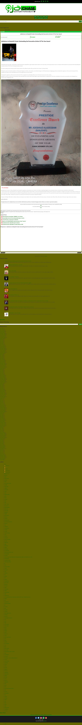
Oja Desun (6, 656)
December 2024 (2, 348)
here (41, 205)
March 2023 (2, 374)
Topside (5, 696)
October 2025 (2, 336)
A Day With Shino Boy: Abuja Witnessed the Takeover (11, 222)
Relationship (6, 673)
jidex (5, 608)
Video (5, 702)
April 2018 (1, 443)
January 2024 (2, 362)
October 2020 (2, 410)
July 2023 (1, 369)
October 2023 (2, 365)
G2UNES (5, 576)
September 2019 (2, 425)
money (5, 635)
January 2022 (2, 391)
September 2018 (2, 437)
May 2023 (1, 371)
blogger (5, 513)
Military (5, 629)
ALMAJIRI (5, 484)
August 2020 (2, 412)
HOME (35, 16)
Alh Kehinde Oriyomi (7, 483)
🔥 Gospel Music (7, 470)
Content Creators (7, 532)
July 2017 (1, 449)
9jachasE (44, 720)
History (5, 590)
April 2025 (1, 343)
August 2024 (2, 353)
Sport (5, 683)
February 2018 (2, 446)
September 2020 (2, 411)
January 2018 (2, 447)
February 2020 (2, 420)
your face (5, 710)
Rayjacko (5, 669)
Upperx (5, 699)
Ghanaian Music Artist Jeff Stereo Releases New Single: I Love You (13, 218)
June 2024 (1, 355)
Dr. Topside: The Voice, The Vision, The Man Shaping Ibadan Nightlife (20, 282)
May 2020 (1, 416)
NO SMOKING (6, 654)
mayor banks (6, 625)
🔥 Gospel (6, 468)
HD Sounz (6, 585)
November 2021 (2, 394)
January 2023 (2, 376)
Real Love (6, 670)
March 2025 (2, 344)
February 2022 (2, 390)
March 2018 (2, 444)
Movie (5, 640)
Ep (4, 563)
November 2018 (2, 434)
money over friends (7, 637)
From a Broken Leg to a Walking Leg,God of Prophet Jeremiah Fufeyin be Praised (18, 261)
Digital (5, 544)
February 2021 (2, 405)
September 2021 (2, 396)
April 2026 (1, 328)
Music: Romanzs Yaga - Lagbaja (9, 651)
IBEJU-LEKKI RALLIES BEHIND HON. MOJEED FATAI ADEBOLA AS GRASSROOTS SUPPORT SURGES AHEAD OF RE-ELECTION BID (28, 300)
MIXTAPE (45, 18)
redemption (6, 672)
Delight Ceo (6, 542)
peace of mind (6, 661)
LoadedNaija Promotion (8, 617)
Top (5, 694)
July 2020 (1, 413)
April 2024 (1, 358)
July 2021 (1, 399)
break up (5, 518)
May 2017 (1, 452)
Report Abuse (3, 712)
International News (7, 603)
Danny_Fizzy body (7, 539)
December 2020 (2, 407)
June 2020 (1, 415)
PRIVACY (45, 714)
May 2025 (1, 342)
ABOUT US (32, 714)
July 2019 (1, 427)
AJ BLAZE (5, 480)
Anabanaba (6, 486)
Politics (5, 665)
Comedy (5, 531)
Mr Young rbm (6, 643)
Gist (5, 577)
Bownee (5, 516)
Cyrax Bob (6, 537)
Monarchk (6, 633)
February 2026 (2, 331)
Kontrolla (5, 611)
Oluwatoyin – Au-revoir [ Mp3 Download (10, 657)
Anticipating (6, 489)
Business (5, 523)
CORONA (5, 536)
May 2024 (1, 357)
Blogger (46, 256)
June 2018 (1, 441)
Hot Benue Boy (6, 592)
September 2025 (2, 337)
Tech (5, 689)
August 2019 (2, 426)
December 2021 (2, 392)
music (5, 645)
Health (5, 587)
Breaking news (6, 520)
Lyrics (5, 621)
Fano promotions (7, 566)
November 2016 (2, 457)
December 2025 (2, 333)
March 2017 (2, 453)
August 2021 (2, 397)
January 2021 (2, 406)
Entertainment (3, 31)
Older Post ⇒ (79, 252)
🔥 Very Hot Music (7, 472)
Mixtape (5, 630)
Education (6, 555)
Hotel (5, 593)
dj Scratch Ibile (6, 550)
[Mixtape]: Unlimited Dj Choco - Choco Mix (15, 264)
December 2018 (2, 433)
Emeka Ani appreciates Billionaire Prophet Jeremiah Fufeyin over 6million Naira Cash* (18, 557)
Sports (5, 685)
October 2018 (2, 436)
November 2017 (2, 448)
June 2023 (1, 370)
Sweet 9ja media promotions (9, 688)
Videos (5, 704)
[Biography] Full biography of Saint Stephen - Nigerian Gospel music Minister (21, 306)
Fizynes (5, 568)
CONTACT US (37, 714)
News (5, 653)
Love (5, 619)
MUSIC (38, 16)
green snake (6, 582)
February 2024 (2, 360)
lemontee (5, 616)
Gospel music (6, 581)
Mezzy (5, 627)
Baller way (6, 508)
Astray (5, 497)
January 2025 (2, 347)
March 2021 (2, 404)
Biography (6, 512)
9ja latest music (6, 473)
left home (5, 614)
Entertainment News (7, 561)
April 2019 (1, 431)
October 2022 (2, 380)
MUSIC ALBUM (6, 648)
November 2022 (2, 379)
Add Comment (57, 37)
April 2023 (1, 373)
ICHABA (5, 598)
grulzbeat (5, 584)
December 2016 (2, 455)
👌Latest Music (6, 465)
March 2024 (2, 359)
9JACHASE (2, 319)
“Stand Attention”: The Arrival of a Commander (10, 219)
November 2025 (2, 334)
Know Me (5, 609)
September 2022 (2, 381)
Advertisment (6, 478)
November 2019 (2, 423)
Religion (5, 675)
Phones (5, 664)
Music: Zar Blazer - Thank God (14, 276)
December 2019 (2, 422)
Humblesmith (6, 595)
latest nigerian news (7, 613)
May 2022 (1, 386)
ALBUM (44, 16)
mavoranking (6, 624)
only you (5, 659)
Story (5, 686)
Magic (5, 622)
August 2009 (2, 459)
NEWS (47, 16)
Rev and (5, 677)
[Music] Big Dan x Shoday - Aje (14, 294)
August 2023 (2, 368)
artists (5, 496)
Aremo (5, 491)
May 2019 (1, 430)
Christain (5, 529)
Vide (5, 701)
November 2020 (2, 409)
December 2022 (2, 378)
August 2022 (2, 383)
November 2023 (2, 364)
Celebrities (6, 526)
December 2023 (2, 363)
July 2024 (1, 354)
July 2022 (1, 384)
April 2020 (1, 417)
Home (5, 723)
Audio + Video (6, 504)
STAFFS (41, 714)
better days (6, 510)
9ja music (5, 475)
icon (5, 600)
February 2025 (2, 346)
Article (5, 492)
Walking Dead (6, 707)
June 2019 (1, 428)
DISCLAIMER (49, 714)
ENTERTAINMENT (40, 18)
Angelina (5, 488)
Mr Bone (5, 641)
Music (5, 464)
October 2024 (2, 350)
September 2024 (2, 352)
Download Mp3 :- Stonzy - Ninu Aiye (14, 312)
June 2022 (1, 385)
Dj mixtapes (6, 548)
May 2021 (1, 401)
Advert (5, 476)
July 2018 (1, 439)
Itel (4, 605)
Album (5, 481)
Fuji (4, 574)
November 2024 (2, 349)
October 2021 (2, 395)
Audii (5, 500)
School (5, 678)
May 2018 (1, 442)
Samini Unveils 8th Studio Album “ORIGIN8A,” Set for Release (12, 216)
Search (80, 21)
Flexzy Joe (6, 569)
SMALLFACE (6, 681)
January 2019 (2, 432)
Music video (6, 649)
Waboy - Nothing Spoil (12, 270)
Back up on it (6, 505)
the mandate (6, 693)
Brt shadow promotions (8, 521)
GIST (41, 16)
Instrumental (6, 601)
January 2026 (2, 332)
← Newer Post (3, 252)
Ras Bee (5, 667)
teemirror (5, 691)
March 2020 (2, 418)
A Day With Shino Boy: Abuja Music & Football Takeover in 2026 (12, 224)
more (5, 638)
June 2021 (1, 400)
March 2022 (2, 389)
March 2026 (2, 329)
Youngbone (6, 709)
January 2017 (2, 454)
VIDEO (36, 18)
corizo (5, 534)
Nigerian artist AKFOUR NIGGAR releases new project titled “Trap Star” (14, 221)
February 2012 (2, 458)
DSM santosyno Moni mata (8, 552)
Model (5, 632)
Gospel (5, 579)
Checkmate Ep (6, 528)
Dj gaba (5, 547)
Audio (5, 502)
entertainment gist (7, 560)
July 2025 (1, 339)
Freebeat (5, 573)
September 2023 (2, 366)
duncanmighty (6, 553)
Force (5, 571)
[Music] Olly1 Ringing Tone (13, 288)
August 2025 (2, 338)
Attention (5, 499)
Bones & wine (6, 515)
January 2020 (2, 421)
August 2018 (2, 438)
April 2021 (1, 402)
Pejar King (6, 662)
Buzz (5, 524)
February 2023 (2, 375)
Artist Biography (7, 494)
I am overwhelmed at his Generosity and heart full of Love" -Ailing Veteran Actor (17, 597)
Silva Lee (5, 680)
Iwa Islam (5, 606)
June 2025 (1, 341)
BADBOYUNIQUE (7, 507)
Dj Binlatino (6, 545)
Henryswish (6, 589)
